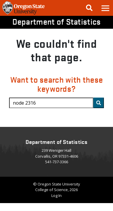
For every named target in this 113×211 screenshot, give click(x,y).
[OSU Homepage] (23, 14)
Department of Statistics (56, 21)
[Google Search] (89, 8)
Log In (56, 195)
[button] (105, 7)
